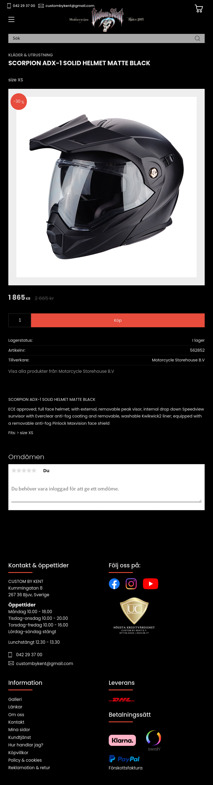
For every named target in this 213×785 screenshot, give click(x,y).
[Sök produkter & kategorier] (104, 38)
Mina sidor (19, 730)
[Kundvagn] (199, 8)
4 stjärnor (28, 470)
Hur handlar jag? (25, 745)
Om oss (16, 715)
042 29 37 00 (24, 5)
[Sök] (197, 38)
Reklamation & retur (29, 768)
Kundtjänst (19, 737)
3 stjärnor (23, 470)
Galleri (15, 699)
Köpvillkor (18, 753)
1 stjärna (13, 470)
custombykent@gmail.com (69, 5)
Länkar (15, 707)
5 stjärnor (33, 470)
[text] (19, 298)
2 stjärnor (18, 470)
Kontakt (16, 722)
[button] (10, 21)
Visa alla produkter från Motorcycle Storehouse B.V (61, 371)
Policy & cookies (25, 760)
